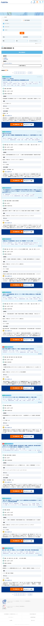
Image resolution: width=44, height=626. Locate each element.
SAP (3, 194)
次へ (31, 72)
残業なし (19, 83)
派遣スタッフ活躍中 (11, 350)
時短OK (30, 139)
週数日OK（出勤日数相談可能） (36, 139)
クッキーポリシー (10, 617)
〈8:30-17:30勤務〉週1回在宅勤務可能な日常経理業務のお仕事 (15, 80)
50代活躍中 (30, 83)
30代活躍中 (4, 83)
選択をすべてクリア (38, 43)
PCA (8, 504)
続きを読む (40, 141)
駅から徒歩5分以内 (35, 83)
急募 (26, 83)
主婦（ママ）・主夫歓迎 (10, 85)
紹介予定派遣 (27, 20)
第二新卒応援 (25, 244)
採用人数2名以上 (5, 352)
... (26, 72)
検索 (22, 33)
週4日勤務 (27, 138)
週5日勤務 (31, 138)
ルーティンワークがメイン (24, 82)
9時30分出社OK (9, 83)
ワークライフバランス (16, 82)
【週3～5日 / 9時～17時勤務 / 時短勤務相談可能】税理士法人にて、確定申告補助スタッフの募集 (21, 135)
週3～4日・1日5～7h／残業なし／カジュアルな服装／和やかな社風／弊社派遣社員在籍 (20, 550)
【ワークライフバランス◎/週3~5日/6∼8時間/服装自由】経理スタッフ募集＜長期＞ (19, 397)
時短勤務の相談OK (5, 82)
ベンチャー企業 (5, 400)
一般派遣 (6, 20)
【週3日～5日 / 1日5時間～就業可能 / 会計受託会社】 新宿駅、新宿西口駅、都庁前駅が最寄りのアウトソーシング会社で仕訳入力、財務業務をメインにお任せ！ (21, 446)
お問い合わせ (33, 620)
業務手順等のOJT (37, 553)
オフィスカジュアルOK (6, 139)
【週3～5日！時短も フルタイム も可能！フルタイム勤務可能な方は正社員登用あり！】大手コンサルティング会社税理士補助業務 (21, 501)
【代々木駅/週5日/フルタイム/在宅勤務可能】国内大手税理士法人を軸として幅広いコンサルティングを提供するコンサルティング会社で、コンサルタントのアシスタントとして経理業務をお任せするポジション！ (22, 191)
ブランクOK (36, 82)
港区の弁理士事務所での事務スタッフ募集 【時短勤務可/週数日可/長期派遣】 (18, 349)
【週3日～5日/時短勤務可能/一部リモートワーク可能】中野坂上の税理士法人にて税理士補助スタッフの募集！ (21, 294)
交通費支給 (23, 83)
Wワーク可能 (34, 450)
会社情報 (11, 620)
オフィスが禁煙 (31, 82)
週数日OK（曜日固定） (32, 551)
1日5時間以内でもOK (31, 244)
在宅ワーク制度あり (17, 85)
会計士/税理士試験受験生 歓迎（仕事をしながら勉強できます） (30, 242)
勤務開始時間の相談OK (13, 139)
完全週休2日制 (15, 83)
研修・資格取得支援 (5, 503)
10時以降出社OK (23, 85)
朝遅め (40, 82)
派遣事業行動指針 (32, 617)
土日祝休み (4, 85)
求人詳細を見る (17, 124)
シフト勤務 (15, 242)
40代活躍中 (10, 82)
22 (28, 72)
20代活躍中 (18, 139)
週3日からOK (4, 138)
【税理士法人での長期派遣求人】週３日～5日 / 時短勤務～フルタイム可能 (17, 241)
